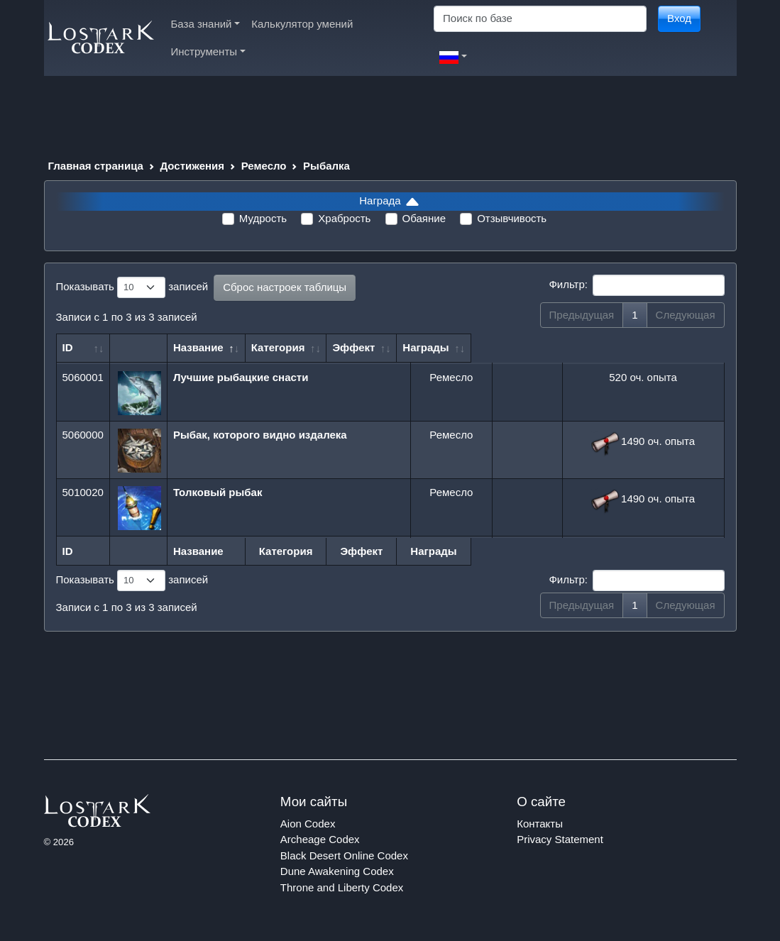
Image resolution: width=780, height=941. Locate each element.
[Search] (540, 19)
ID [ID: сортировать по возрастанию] (67, 347)
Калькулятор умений (302, 24)
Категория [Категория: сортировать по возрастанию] (445, 347)
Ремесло (264, 166)
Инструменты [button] (208, 51)
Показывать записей (132, 287)
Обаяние (424, 218)
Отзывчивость (511, 218)
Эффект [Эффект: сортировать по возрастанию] (521, 347)
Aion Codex (308, 824)
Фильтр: (636, 285)
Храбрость (344, 218)
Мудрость (263, 218)
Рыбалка (326, 166)
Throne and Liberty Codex (341, 887)
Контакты (540, 824)
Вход (679, 18)
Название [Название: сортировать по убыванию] (203, 347)
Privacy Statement (560, 839)
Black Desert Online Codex (344, 855)
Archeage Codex (320, 839)
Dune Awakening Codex (337, 871)
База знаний (206, 24)
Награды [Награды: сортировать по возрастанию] (636, 347)
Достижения (192, 166)
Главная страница (95, 166)
